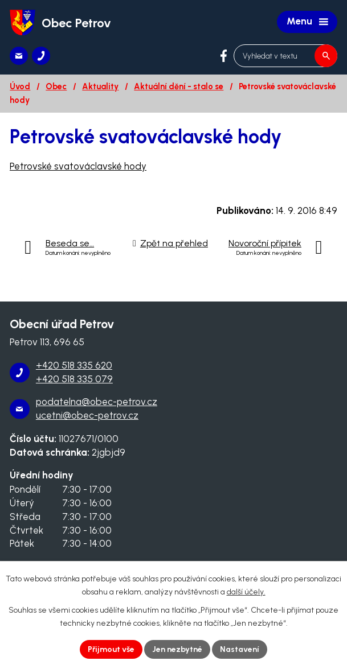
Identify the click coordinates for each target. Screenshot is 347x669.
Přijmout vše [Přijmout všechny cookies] (111, 649)
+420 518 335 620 (74, 365)
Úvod (20, 86)
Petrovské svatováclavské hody (78, 166)
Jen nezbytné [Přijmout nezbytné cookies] (177, 649)
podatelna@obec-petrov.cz (96, 401)
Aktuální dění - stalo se (178, 86)
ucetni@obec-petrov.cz (87, 415)
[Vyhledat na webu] (285, 55)
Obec (56, 86)
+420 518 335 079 (74, 379)
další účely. (246, 592)
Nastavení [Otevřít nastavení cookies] (239, 649)
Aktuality (100, 86)
